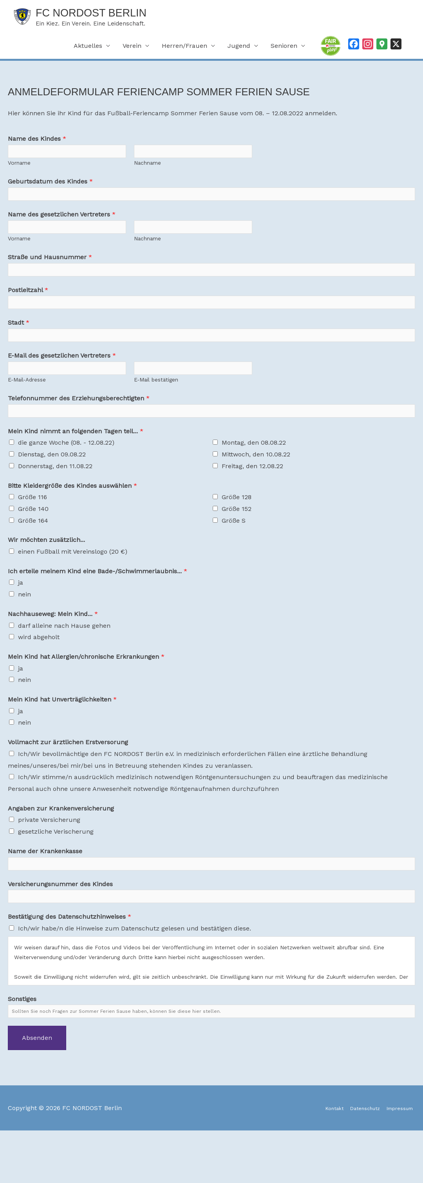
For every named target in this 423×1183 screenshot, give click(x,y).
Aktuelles (88, 51)
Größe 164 (33, 559)
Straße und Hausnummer (50, 275)
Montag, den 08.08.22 (254, 482)
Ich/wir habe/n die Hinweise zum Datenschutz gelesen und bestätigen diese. (134, 976)
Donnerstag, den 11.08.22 (55, 505)
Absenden (37, 1090)
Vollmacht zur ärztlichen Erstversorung (68, 781)
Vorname (19, 172)
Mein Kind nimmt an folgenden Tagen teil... (75, 470)
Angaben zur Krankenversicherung (61, 847)
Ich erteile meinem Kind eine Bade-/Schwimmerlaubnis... (97, 610)
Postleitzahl (28, 312)
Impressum (397, 1160)
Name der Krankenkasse (45, 890)
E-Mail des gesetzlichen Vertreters (62, 386)
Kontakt (313, 1160)
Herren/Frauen (184, 51)
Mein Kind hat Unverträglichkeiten (62, 739)
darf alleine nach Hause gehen (64, 665)
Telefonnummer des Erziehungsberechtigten (79, 433)
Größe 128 (236, 536)
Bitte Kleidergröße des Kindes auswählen (72, 525)
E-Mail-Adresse (27, 414)
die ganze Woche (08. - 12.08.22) (66, 482)
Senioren (284, 51)
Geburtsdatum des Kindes (50, 190)
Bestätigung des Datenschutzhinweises (69, 965)
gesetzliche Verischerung (56, 871)
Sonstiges (22, 1046)
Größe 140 (33, 548)
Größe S (234, 559)
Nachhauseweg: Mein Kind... (53, 653)
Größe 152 (236, 548)
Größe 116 (32, 536)
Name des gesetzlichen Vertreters (62, 228)
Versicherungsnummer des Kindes (60, 927)
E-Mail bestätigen (156, 414)
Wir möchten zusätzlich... (46, 579)
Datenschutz (352, 1160)
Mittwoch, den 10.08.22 (256, 494)
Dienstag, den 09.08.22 (52, 494)
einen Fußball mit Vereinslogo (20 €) (72, 591)
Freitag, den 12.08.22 (252, 505)
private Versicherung (49, 859)
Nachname (147, 172)
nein (24, 634)
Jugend (239, 51)
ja (20, 622)
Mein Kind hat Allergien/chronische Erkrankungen (86, 696)
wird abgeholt (39, 676)
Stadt (18, 349)
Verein (132, 51)
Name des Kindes (37, 143)
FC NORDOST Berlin (115, 14)
